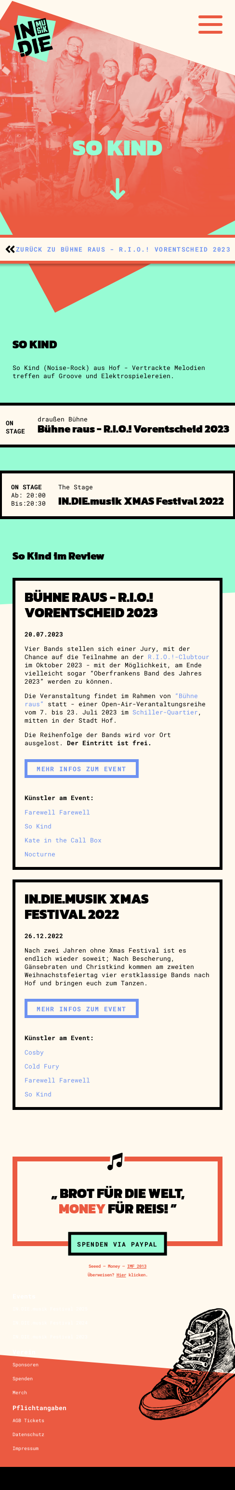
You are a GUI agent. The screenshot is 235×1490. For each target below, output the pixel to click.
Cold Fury (42, 1066)
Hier (121, 1274)
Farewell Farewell (57, 812)
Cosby (34, 1052)
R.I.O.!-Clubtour (178, 656)
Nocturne (40, 854)
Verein (24, 1352)
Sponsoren (26, 1365)
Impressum (26, 1448)
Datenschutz (28, 1434)
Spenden (23, 1378)
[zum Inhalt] (117, 189)
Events (24, 1296)
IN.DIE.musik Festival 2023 (50, 1337)
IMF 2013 (136, 1266)
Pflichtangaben (39, 1407)
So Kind (38, 826)
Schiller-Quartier (165, 712)
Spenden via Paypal (117, 1244)
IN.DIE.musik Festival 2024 (50, 1323)
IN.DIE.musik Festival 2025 (50, 1309)
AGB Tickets (28, 1420)
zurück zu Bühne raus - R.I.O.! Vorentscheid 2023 (123, 249)
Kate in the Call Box (63, 840)
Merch (20, 1392)
